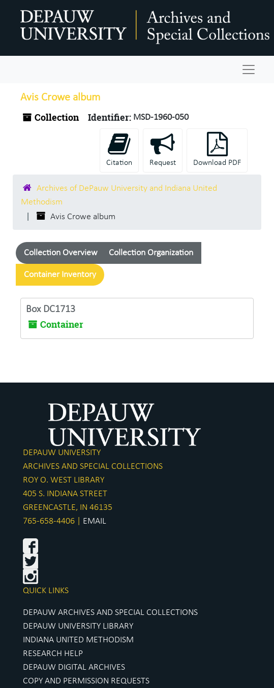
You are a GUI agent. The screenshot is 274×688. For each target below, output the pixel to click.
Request (162, 149)
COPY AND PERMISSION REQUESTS (86, 681)
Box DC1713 (50, 309)
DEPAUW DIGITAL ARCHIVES (74, 667)
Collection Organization (151, 253)
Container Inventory (60, 275)
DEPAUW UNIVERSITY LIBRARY (78, 626)
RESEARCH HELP (53, 654)
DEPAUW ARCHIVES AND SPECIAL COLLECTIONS (110, 612)
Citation (119, 149)
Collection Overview (61, 253)
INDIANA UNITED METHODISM (78, 640)
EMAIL (94, 521)
